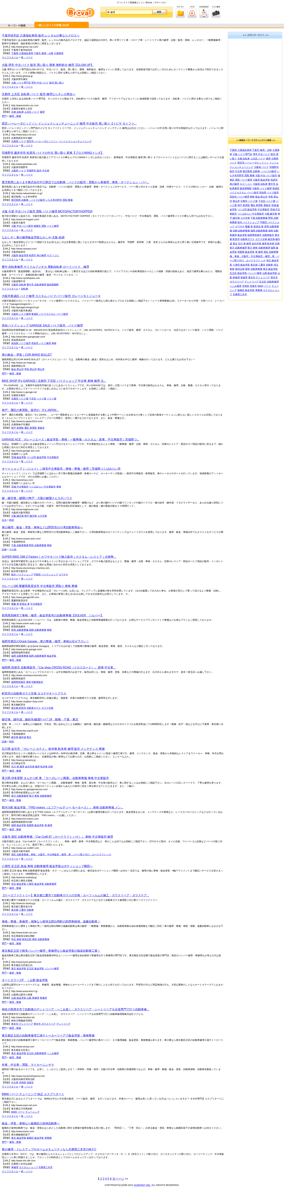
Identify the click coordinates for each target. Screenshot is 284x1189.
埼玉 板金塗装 (18, 884)
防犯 (11, 520)
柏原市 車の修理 (37, 255)
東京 (29, 737)
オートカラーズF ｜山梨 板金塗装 (25, 980)
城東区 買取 (40, 226)
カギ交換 (42, 516)
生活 (4, 520)
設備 (4, 549)
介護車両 (58, 53)
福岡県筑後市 (18, 682)
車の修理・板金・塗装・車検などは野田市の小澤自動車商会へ (42, 527)
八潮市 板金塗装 (35, 884)
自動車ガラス (34, 708)
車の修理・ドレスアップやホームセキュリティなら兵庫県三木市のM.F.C (49, 1149)
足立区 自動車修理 (36, 1053)
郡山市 (41, 369)
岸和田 (22, 1082)
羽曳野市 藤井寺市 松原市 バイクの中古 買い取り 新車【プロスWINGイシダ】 (53, 152)
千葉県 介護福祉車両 (22, 53)
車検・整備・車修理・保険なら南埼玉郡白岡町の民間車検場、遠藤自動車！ (51, 921)
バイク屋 (51, 398)
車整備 (48, 1138)
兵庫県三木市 (45, 1167)
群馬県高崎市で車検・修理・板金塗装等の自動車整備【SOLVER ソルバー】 (52, 615)
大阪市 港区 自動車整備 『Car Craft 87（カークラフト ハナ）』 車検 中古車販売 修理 (57, 836)
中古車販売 (53, 457)
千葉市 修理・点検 (43, 53)
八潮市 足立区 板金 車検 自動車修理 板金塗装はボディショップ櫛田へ (47, 866)
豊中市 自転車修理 (36, 284)
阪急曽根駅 (53, 284)
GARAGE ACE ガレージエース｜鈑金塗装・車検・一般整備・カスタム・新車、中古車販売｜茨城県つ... (70, 439)
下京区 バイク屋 (37, 398)
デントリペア (63, 1024)
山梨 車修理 (33, 998)
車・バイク (27, 57)
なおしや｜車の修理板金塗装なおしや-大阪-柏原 (33, 237)
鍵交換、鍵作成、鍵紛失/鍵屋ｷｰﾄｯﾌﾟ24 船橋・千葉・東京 (40, 719)
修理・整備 (15, 116)
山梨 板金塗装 (18, 998)
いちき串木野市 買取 (56, 200)
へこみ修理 (53, 1053)
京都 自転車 (17, 112)
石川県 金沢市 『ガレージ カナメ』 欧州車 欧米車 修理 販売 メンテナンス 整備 (53, 748)
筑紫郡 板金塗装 (35, 825)
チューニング (32, 1112)
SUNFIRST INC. (142, 1185)
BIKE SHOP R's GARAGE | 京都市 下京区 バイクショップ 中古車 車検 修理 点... (54, 380)
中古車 (45, 170)
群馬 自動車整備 (19, 630)
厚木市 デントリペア (22, 1024)
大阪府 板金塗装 (19, 255)
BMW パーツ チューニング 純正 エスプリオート (33, 1094)
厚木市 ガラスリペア (45, 1024)
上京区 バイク (31, 112)
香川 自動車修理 (19, 795)
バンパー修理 (52, 968)
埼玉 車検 (16, 939)
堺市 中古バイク (40, 82)
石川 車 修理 (17, 766)
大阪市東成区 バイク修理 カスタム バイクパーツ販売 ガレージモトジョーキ (51, 296)
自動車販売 (37, 682)
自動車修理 (46, 795)
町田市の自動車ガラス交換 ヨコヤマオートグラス (34, 693)
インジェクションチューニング (75, 141)
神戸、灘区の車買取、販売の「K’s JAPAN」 (30, 410)
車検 (54, 343)
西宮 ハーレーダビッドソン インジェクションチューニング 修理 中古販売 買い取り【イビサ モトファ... (69, 123)
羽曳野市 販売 (34, 170)
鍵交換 (14, 737)
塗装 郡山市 (30, 369)
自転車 (24, 288)
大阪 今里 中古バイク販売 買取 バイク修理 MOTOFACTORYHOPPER (47, 211)
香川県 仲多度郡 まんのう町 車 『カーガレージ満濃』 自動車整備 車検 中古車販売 (55, 778)
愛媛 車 (15, 604)
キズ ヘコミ (53, 255)
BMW (14, 1112)
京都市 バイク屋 (19, 398)
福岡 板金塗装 (18, 825)
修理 (42, 112)
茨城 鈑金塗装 (18, 457)
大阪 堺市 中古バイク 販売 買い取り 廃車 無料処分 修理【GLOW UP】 (48, 64)
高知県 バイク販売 (21, 343)
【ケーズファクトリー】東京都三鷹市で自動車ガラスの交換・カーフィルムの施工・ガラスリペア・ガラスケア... (75, 895)
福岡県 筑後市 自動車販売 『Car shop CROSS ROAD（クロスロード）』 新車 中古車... (59, 667)
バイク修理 (53, 226)
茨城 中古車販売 (19, 486)
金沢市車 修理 (32, 766)
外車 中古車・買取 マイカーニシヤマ (28, 1064)
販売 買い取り (56, 82)
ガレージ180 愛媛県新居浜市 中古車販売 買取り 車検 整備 (39, 586)
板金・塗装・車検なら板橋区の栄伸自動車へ (31, 1123)
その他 (12, 549)
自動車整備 (43, 939)
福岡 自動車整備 (19, 656)
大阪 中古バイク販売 (22, 226)
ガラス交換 (47, 708)
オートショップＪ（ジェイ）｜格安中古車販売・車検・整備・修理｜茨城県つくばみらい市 (61, 468)
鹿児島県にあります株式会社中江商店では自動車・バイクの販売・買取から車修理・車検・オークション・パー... (75, 182)
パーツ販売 (62, 314)
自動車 (30, 909)
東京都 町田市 (18, 708)
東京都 (14, 909)
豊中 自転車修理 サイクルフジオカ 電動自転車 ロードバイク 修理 (45, 266)
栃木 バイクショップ (22, 574)
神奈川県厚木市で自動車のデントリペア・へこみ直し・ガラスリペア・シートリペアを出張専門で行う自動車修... (75, 1009)
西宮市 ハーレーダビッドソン (42, 141)
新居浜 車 (25, 604)
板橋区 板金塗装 (35, 1138)
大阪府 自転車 (18, 284)
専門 (4, 116)
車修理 (43, 998)
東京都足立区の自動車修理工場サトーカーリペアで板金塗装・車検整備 (48, 1035)
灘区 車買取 (30, 427)
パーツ (21, 1112)
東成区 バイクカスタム (43, 314)
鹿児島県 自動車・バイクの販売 (28, 200)
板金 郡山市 (17, 369)
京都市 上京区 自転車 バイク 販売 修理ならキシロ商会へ (38, 94)
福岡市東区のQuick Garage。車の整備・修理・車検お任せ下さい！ (45, 641)
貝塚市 (30, 1082)
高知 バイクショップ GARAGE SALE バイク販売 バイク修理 (42, 325)
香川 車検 (34, 795)
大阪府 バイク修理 (21, 314)
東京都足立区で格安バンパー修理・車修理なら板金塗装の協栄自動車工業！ (51, 950)
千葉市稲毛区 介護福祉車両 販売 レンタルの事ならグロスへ (41, 35)
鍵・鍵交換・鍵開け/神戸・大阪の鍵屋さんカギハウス (37, 498)
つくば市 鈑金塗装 (36, 457)
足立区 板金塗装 (35, 968)
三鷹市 (22, 909)
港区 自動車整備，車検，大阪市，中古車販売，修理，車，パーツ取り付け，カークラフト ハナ (61, 854)
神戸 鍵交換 (30, 516)
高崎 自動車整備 (37, 630)
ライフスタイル (10, 57)
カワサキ (63, 574)
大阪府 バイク (18, 170)
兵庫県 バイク (18, 141)
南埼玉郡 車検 (29, 939)
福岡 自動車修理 (37, 656)
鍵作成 (22, 737)
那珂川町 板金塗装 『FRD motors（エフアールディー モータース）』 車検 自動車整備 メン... (62, 807)
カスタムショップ (28, 1167)
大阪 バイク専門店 (21, 82)
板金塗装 (51, 656)
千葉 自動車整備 (19, 545)
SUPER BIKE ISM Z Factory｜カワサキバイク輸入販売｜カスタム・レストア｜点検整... (59, 556)
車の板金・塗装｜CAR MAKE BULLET (27, 354)
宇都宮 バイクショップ (46, 574)
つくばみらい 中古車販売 (42, 486)
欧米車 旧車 (46, 766)
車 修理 (48, 825)
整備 (70, 200)
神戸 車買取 (17, 427)
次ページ (118, 1178)
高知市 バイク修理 (41, 343)
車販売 (41, 427)
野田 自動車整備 (37, 545)
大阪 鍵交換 (17, 516)
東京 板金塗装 (18, 968)
